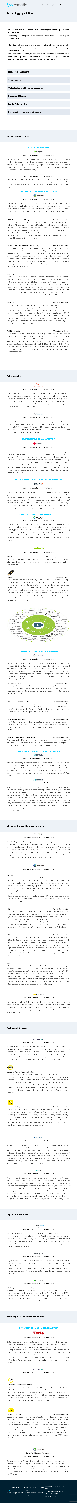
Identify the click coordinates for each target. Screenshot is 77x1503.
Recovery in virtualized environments (25, 112)
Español (45, 5)
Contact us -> (49, 155)
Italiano (61, 5)
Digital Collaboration (17, 104)
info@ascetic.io (51, 1496)
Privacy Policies (30, 1492)
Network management (18, 72)
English (53, 5)
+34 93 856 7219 (51, 1494)
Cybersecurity (14, 80)
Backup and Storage (17, 96)
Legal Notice (18, 1492)
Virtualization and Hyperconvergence (25, 88)
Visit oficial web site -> (31, 155)
